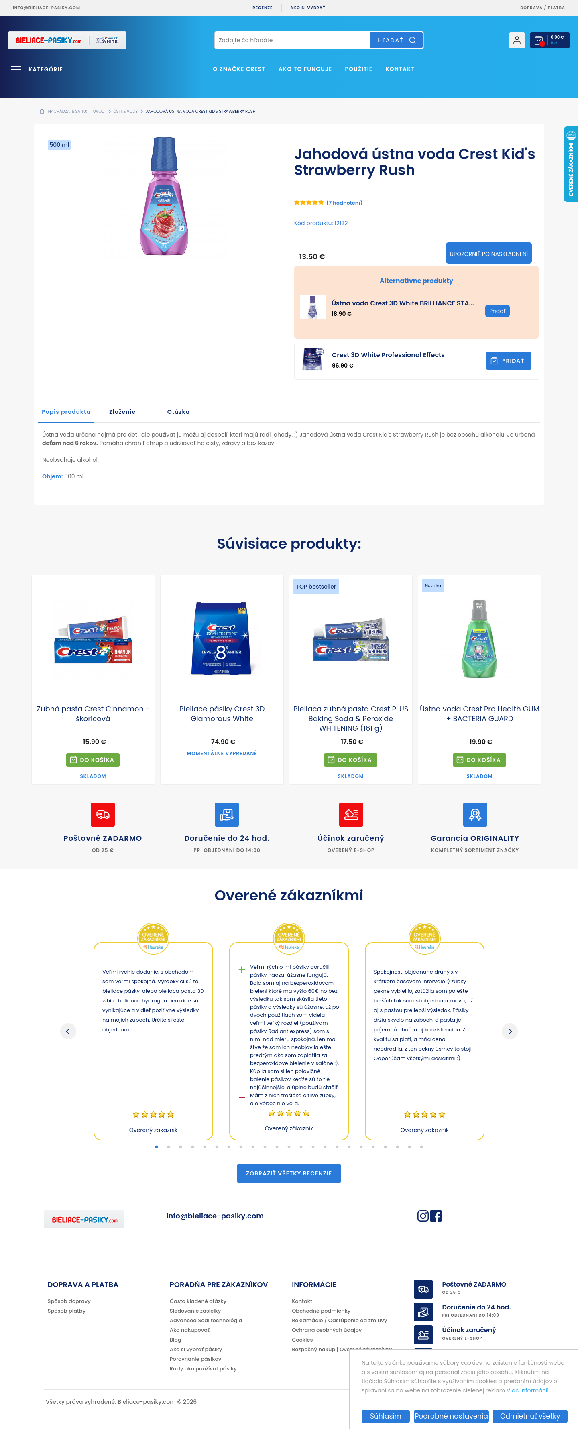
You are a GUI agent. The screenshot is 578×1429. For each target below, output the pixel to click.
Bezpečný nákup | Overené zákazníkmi (342, 1349)
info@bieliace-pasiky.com (46, 8)
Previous (68, 1031)
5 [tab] (205, 1147)
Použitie (359, 69)
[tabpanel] (153, 1041)
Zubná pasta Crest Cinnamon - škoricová (93, 714)
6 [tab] (217, 1147)
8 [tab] (241, 1147)
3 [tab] (181, 1147)
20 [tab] (385, 1147)
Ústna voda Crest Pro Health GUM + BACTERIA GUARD (479, 714)
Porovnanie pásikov (195, 1359)
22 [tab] (409, 1147)
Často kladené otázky (198, 1301)
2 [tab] (169, 1147)
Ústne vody (126, 111)
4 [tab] (193, 1147)
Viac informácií (528, 1390)
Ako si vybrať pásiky (196, 1349)
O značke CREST (239, 69)
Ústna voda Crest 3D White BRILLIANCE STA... (403, 303)
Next (510, 1031)
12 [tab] (289, 1147)
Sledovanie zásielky (195, 1311)
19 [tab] (373, 1147)
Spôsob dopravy (69, 1301)
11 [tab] (277, 1147)
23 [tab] (421, 1147)
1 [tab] (157, 1147)
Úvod (98, 111)
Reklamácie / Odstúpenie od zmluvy (339, 1320)
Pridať (513, 361)
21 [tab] (397, 1147)
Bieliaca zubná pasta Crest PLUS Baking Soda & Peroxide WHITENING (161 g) (351, 718)
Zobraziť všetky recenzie (289, 1173)
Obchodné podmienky (321, 1311)
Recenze (262, 8)
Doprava (531, 8)
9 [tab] (253, 1147)
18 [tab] (361, 1147)
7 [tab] (229, 1147)
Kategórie (45, 69)
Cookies (302, 1340)
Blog (175, 1340)
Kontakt (400, 69)
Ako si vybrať (308, 8)
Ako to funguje (305, 69)
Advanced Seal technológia (206, 1320)
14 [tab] (313, 1147)
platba (556, 8)
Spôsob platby (67, 1311)
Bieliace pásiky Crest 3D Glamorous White (222, 714)
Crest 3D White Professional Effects (388, 355)
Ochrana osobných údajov (327, 1330)
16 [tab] (337, 1147)
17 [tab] (349, 1147)
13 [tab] (301, 1147)
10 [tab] (265, 1147)
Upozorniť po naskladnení (489, 254)
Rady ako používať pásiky (203, 1368)
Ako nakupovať (190, 1330)
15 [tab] (325, 1147)
